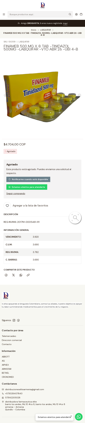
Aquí (65, 23)
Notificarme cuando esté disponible (28, 179)
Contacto (7, 344)
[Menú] (4, 14)
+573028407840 (12, 393)
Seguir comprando (15, 193)
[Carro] (81, 14)
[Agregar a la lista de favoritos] (26, 205)
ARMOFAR (6, 369)
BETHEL (5, 373)
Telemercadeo (9, 336)
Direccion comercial (12, 340)
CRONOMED (8, 377)
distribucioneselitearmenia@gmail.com (23, 389)
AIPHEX (5, 364)
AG (3, 360)
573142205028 (11, 397)
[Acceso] (76, 14)
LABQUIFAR (45, 30)
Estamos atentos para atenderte (26, 187)
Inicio (33, 30)
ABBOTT (6, 356)
